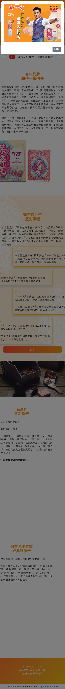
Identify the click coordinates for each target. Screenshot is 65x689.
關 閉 (57, 49)
